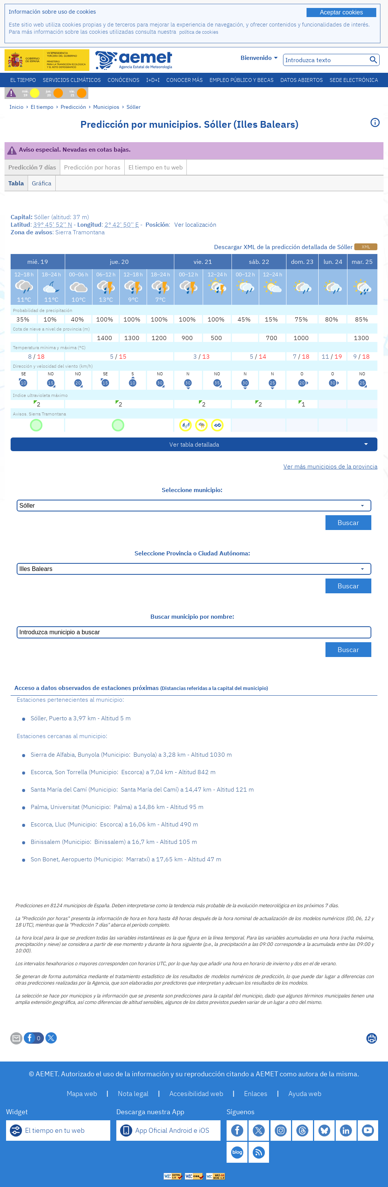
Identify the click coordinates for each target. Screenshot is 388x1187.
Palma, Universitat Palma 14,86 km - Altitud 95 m (117, 807)
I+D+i (153, 80)
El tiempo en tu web (155, 167)
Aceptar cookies (341, 12)
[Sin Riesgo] (36, 424)
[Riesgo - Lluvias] (186, 424)
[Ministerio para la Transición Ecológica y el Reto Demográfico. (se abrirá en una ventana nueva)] (47, 60)
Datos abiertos (301, 80)
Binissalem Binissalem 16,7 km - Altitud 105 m (114, 841)
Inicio (16, 106)
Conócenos (123, 80)
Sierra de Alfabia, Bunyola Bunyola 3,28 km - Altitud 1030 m (131, 754)
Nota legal (133, 1093)
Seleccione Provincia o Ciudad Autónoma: (192, 553)
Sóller (134, 106)
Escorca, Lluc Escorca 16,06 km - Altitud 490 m (114, 824)
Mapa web (82, 1093)
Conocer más (184, 80)
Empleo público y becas (242, 80)
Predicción (73, 106)
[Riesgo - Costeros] (217, 424)
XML (366, 246)
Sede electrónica (354, 80)
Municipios (106, 106)
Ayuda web (304, 1093)
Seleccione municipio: (192, 490)
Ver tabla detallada (194, 444)
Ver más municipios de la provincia (330, 466)
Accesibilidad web (196, 1093)
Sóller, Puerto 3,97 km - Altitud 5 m (81, 718)
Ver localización (195, 224)
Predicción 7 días (32, 167)
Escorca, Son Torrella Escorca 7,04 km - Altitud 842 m (123, 772)
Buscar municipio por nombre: (192, 616)
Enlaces (256, 1093)
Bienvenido (259, 57)
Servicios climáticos (72, 80)
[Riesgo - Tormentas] (202, 424)
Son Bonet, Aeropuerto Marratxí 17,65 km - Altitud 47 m (126, 859)
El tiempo (23, 80)
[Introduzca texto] (324, 60)
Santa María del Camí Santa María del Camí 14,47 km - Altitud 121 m (142, 789)
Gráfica (42, 183)
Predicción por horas (92, 167)
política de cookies (198, 32)
